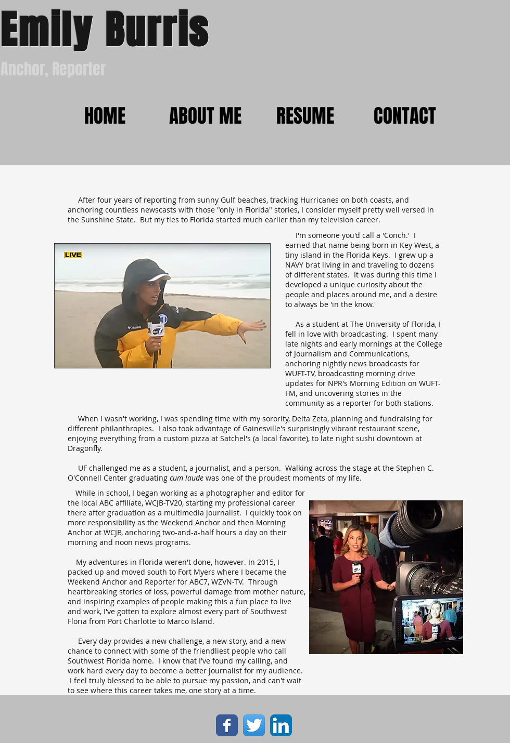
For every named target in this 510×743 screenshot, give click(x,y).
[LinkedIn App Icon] (281, 725)
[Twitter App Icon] (254, 725)
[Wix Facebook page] (227, 725)
